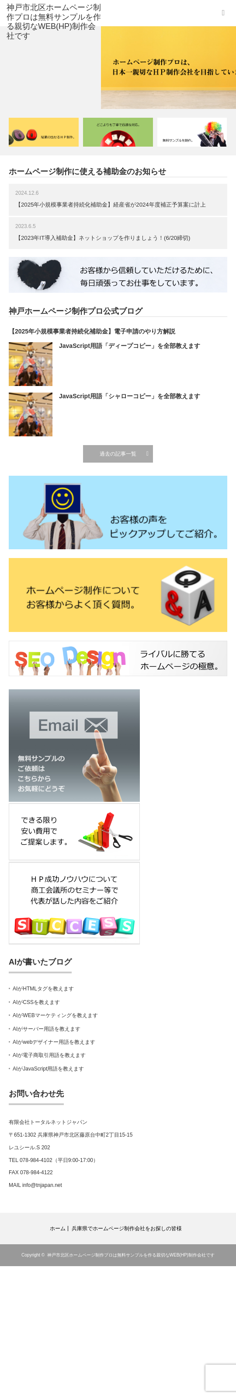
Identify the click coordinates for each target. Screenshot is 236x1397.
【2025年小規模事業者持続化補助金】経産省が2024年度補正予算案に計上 (110, 204)
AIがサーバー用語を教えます (46, 1029)
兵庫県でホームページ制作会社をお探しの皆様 (127, 1228)
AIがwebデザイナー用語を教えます (54, 1042)
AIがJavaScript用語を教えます (48, 1069)
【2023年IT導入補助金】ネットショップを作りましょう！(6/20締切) (103, 238)
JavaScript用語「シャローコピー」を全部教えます (129, 396)
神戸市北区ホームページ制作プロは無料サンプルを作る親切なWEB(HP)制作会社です (131, 1255)
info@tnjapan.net (42, 1185)
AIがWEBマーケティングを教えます (55, 1015)
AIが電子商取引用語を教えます (49, 1055)
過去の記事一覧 (118, 454)
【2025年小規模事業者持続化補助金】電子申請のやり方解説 (92, 331)
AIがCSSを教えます (36, 1002)
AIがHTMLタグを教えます (43, 989)
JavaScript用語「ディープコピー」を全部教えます (129, 345)
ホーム (58, 1228)
